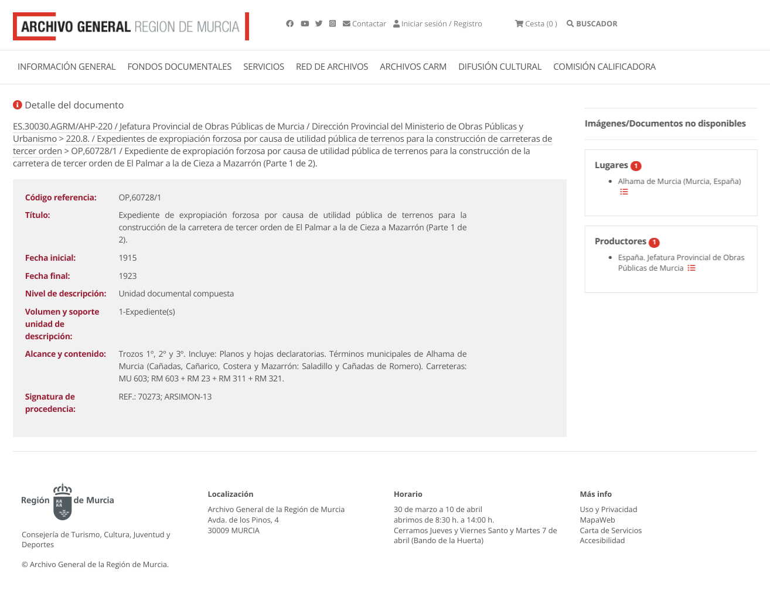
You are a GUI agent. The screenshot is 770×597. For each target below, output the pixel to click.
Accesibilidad (602, 540)
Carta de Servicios (611, 530)
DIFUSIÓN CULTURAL (499, 67)
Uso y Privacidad (609, 509)
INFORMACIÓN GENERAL (66, 67)
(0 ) (536, 23)
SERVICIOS (263, 67)
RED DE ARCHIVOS (332, 67)
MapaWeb (597, 519)
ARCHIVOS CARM (413, 67)
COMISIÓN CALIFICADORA (604, 67)
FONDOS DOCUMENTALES (179, 67)
